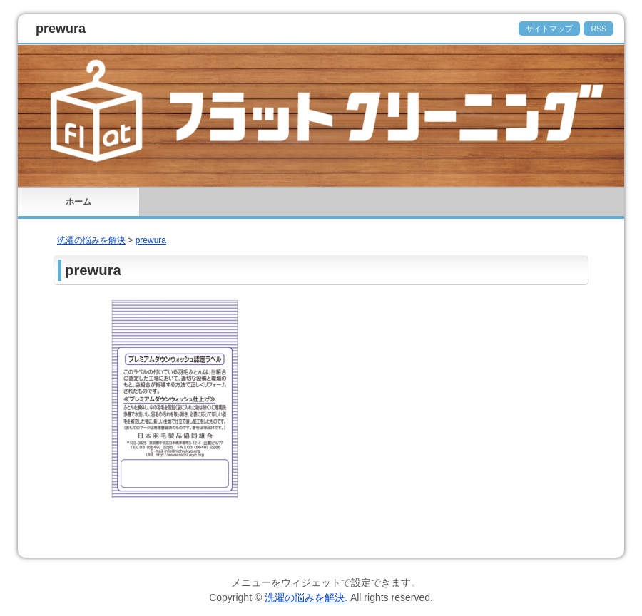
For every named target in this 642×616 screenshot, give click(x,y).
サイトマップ (549, 28)
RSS (598, 28)
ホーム (78, 202)
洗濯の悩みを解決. (306, 597)
